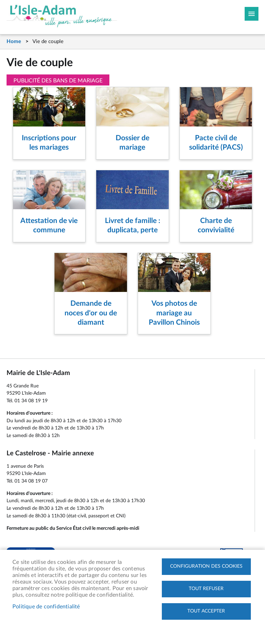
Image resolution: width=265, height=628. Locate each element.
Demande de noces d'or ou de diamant (91, 313)
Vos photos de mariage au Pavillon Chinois (174, 313)
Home (14, 41)
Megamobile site (251, 14)
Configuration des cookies (206, 566)
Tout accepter (206, 611)
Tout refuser (206, 588)
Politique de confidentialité (46, 606)
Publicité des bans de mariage (57, 80)
